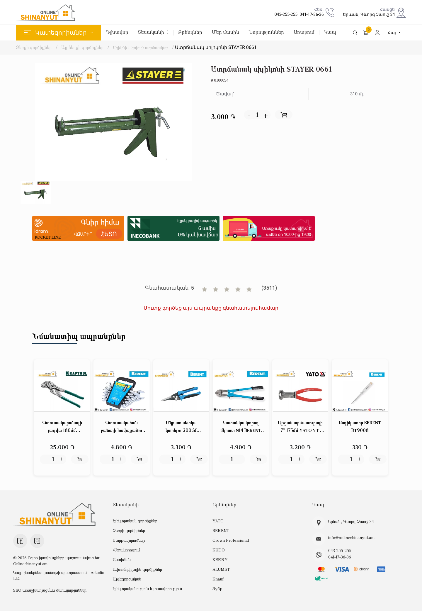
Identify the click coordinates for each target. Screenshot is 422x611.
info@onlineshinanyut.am (350, 538)
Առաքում (304, 32)
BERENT (220, 530)
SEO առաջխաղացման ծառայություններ (49, 590)
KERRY (219, 559)
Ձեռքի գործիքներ (34, 47)
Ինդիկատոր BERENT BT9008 (360, 427)
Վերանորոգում (126, 550)
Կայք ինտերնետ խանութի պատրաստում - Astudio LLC (58, 575)
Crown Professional (229, 540)
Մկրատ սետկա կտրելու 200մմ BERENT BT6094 (181, 427)
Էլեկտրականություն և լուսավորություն (147, 588)
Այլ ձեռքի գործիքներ (83, 47)
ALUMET (220, 569)
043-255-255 (285, 14)
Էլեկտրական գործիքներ (135, 521)
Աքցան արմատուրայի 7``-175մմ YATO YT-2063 (300, 427)
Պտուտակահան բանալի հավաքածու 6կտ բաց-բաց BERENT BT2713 (121, 427)
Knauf (217, 579)
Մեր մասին (225, 32)
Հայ (392, 32)
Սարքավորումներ (129, 540)
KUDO (218, 550)
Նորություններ (266, 32)
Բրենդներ (190, 32)
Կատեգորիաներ (58, 32)
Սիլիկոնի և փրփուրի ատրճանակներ (150, 47)
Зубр (217, 588)
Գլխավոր (117, 32)
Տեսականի (153, 32)
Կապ (330, 32)
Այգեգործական (127, 579)
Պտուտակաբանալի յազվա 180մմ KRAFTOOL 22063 (62, 427)
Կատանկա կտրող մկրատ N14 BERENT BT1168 (240, 427)
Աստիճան (121, 559)
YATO (218, 521)
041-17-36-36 (310, 14)
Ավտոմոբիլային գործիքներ (137, 569)
